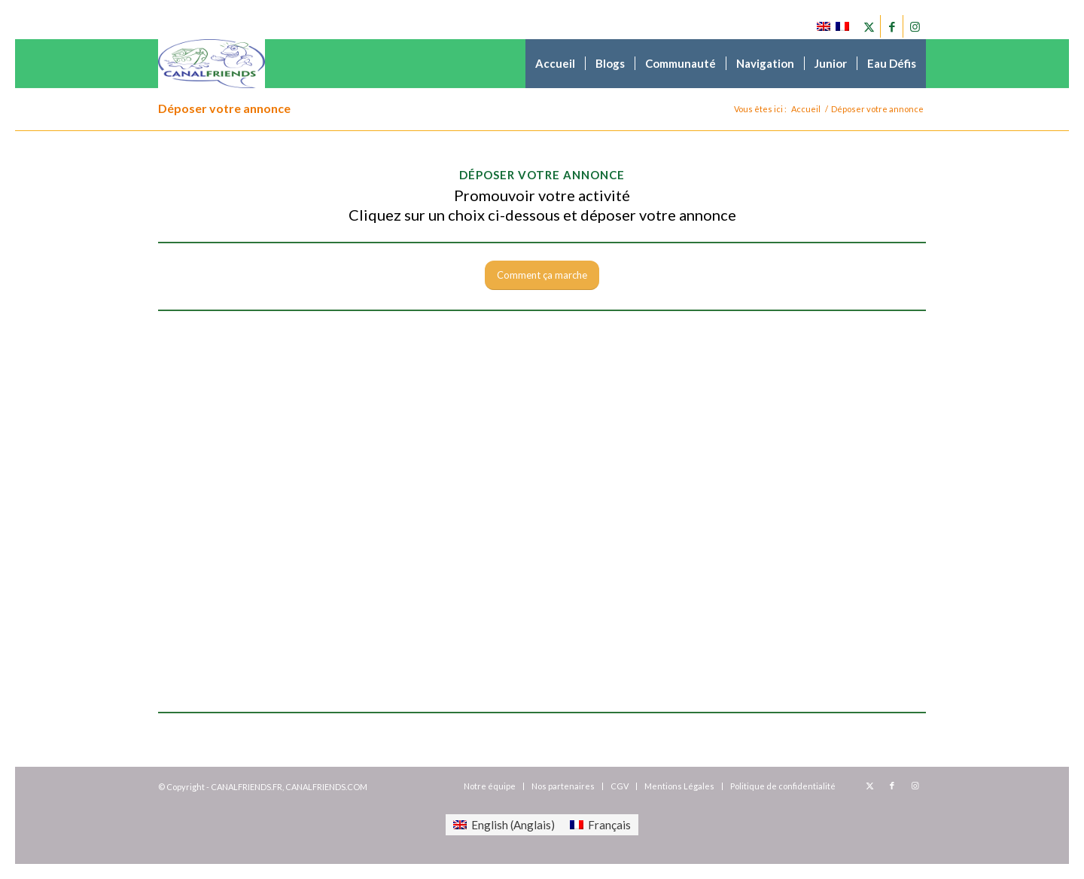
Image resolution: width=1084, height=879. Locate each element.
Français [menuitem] (609, 825)
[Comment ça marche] (542, 275)
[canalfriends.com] (211, 63)
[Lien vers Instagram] (914, 26)
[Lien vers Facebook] (892, 26)
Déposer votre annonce (224, 108)
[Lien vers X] (869, 26)
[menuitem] (555, 63)
